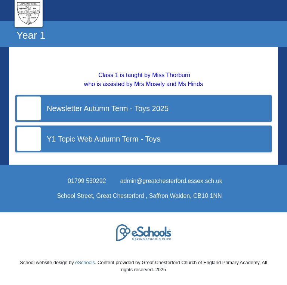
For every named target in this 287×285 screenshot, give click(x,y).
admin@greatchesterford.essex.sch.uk (171, 181)
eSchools (85, 262)
